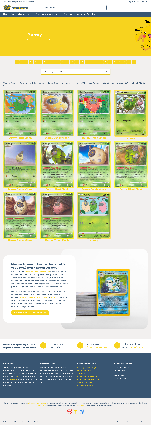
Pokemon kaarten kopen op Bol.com (30, 313)
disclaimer (42, 406)
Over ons (135, 2)
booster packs (26, 298)
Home (5, 14)
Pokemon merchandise (74, 14)
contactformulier (136, 347)
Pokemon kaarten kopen (21, 14)
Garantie (81, 374)
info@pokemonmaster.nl (96, 347)
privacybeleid (80, 406)
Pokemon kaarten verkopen (48, 14)
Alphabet (44, 40)
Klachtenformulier (85, 386)
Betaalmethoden (84, 371)
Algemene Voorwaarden (88, 380)
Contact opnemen (85, 382)
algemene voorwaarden (37, 403)
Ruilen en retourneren (87, 377)
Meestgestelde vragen (87, 368)
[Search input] (73, 71)
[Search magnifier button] (107, 71)
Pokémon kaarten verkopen (37, 272)
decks (53, 298)
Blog (129, 2)
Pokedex (91, 14)
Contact (144, 2)
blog (19, 377)
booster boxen (40, 298)
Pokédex (14, 380)
